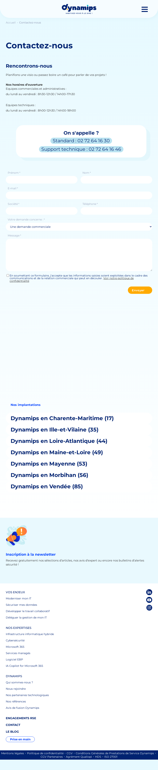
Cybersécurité (15, 640)
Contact (13, 725)
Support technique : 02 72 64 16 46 (81, 149)
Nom (86, 172)
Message (14, 235)
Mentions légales (12, 753)
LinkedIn (149, 592)
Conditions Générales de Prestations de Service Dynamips (115, 753)
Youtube (149, 600)
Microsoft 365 (15, 647)
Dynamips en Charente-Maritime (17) (62, 418)
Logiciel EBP (14, 659)
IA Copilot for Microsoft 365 (24, 666)
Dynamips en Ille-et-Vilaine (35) (55, 429)
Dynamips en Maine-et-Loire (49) (57, 452)
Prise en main (20, 739)
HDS (98, 756)
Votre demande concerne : (26, 219)
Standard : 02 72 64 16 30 (81, 140)
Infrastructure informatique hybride (30, 634)
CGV (70, 753)
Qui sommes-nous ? (19, 682)
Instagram (149, 608)
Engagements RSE (21, 718)
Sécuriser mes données (21, 605)
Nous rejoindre (16, 688)
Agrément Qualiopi (79, 756)
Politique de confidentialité (45, 753)
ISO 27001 (110, 756)
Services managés (18, 653)
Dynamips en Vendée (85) (47, 486)
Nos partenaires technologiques (27, 695)
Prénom (14, 172)
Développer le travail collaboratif (28, 611)
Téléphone (90, 204)
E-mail (13, 188)
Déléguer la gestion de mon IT (26, 617)
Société (13, 204)
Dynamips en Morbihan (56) (49, 475)
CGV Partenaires (52, 756)
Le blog (12, 731)
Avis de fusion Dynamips (22, 708)
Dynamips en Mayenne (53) (49, 463)
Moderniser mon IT (18, 598)
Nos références (16, 701)
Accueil (11, 22)
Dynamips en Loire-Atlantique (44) (59, 441)
